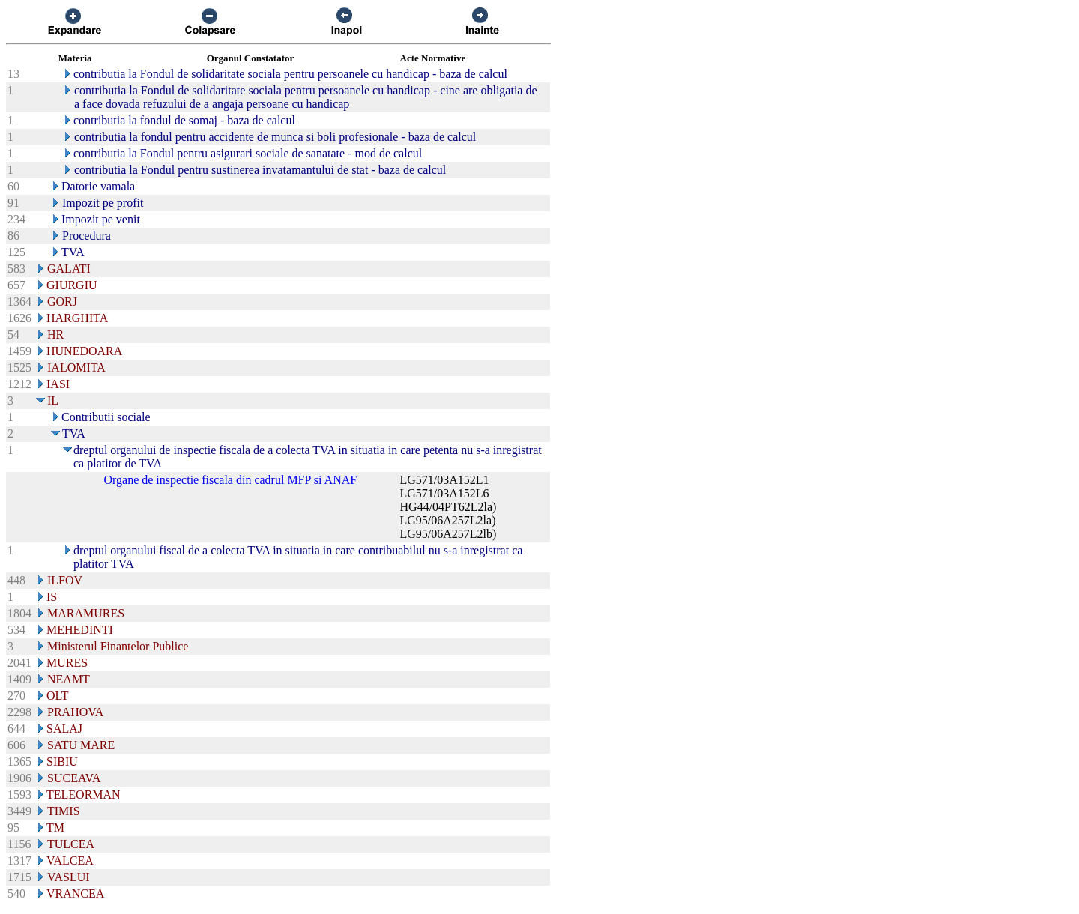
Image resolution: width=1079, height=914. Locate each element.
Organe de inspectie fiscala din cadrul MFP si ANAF (230, 479)
